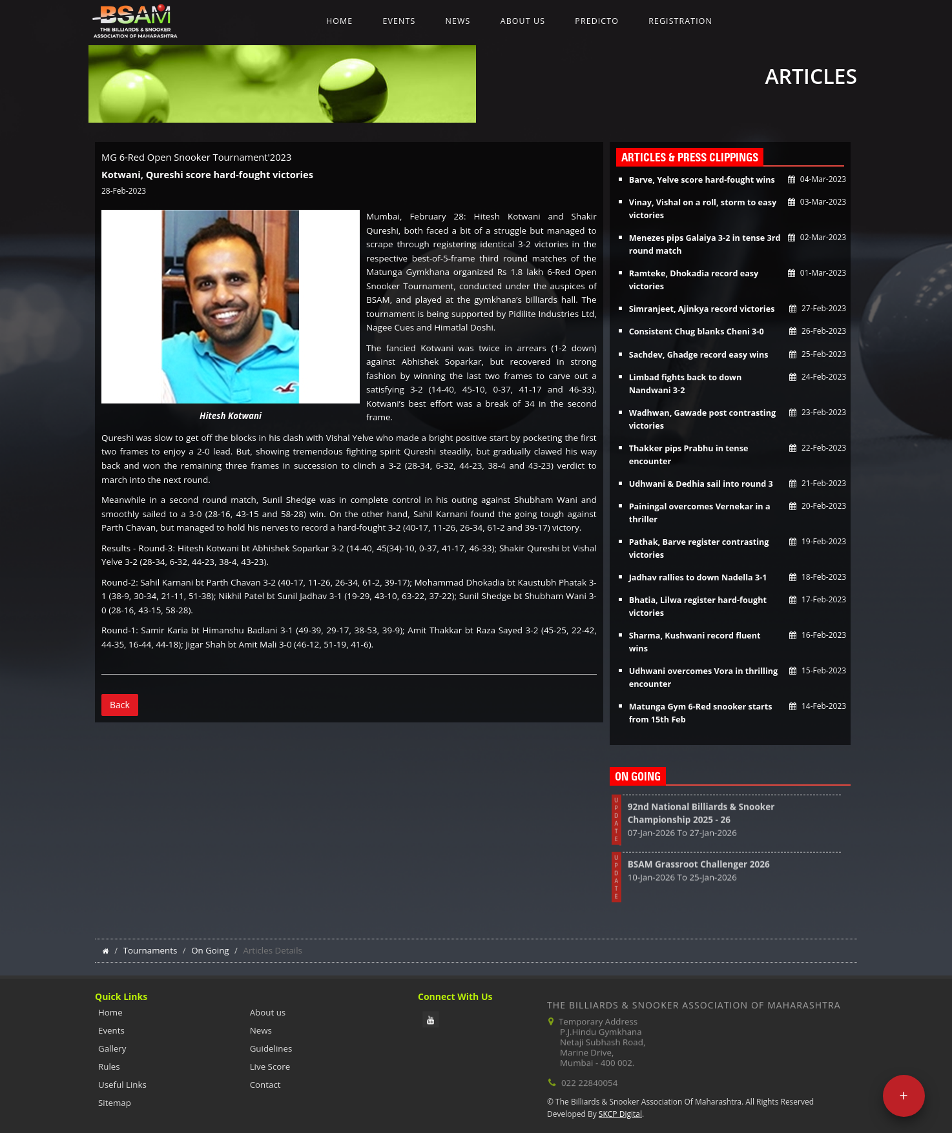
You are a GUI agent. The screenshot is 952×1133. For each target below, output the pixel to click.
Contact (265, 1084)
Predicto (597, 20)
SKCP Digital (620, 1113)
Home (339, 20)
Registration (680, 20)
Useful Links (122, 1084)
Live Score (270, 1066)
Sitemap (114, 1102)
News (458, 20)
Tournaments (150, 950)
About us (523, 20)
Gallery (112, 1048)
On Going (210, 950)
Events (398, 20)
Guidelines (271, 1048)
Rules (109, 1066)
